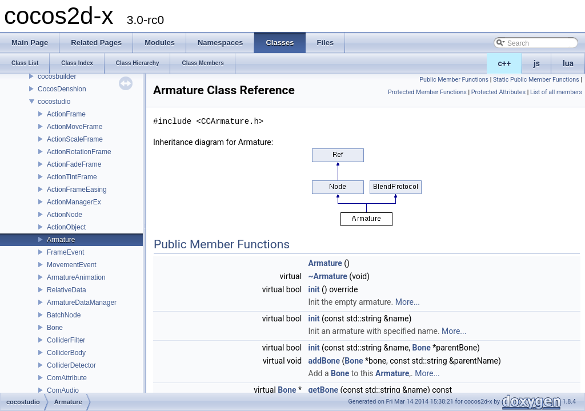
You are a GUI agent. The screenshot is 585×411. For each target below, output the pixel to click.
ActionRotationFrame (79, 152)
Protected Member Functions (427, 92)
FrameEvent (65, 252)
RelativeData (66, 290)
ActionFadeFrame (74, 164)
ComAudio (63, 390)
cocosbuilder (57, 76)
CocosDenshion (62, 89)
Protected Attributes (498, 92)
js (537, 63)
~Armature (327, 276)
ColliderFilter (66, 340)
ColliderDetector (71, 365)
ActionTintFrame (72, 177)
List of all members (556, 92)
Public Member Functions (453, 79)
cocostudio (54, 102)
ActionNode (64, 215)
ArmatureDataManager (82, 303)
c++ (504, 63)
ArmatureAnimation (76, 277)
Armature (61, 240)
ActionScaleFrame (75, 139)
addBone (324, 360)
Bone (55, 328)
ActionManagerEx (74, 202)
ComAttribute (67, 378)
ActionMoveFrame (74, 127)
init (314, 289)
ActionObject (66, 227)
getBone (323, 389)
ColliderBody (66, 353)
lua (568, 63)
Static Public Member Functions (536, 79)
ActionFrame (66, 114)
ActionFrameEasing (77, 190)
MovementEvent (72, 265)
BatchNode (64, 315)
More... (407, 302)
